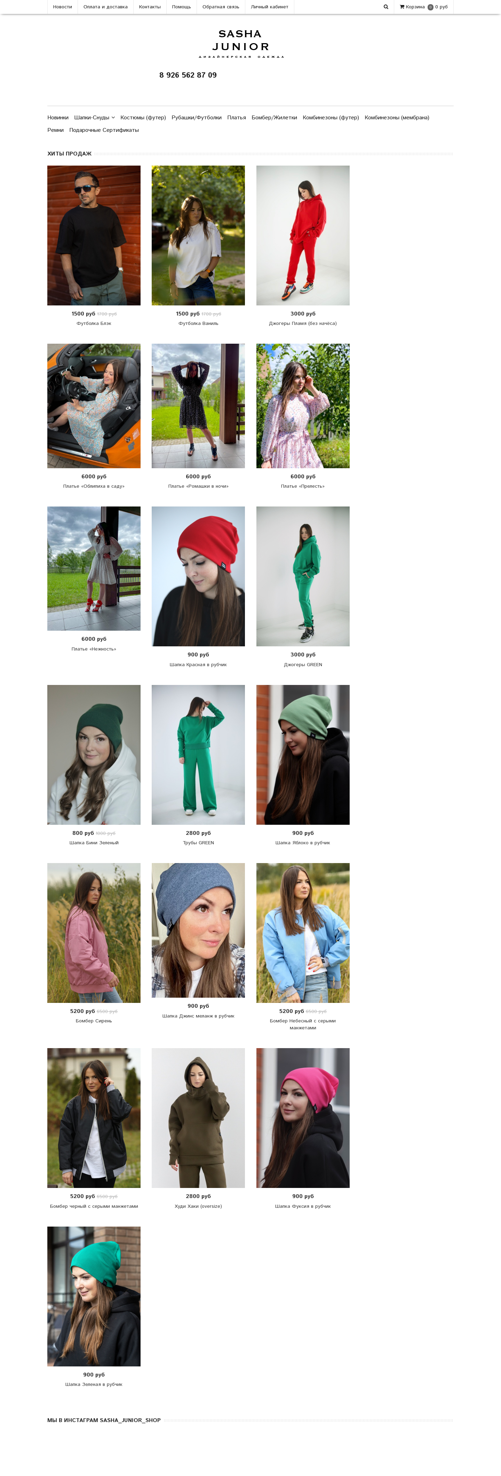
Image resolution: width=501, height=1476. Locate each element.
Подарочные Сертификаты (104, 130)
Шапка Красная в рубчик (198, 664)
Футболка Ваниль (198, 323)
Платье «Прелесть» (303, 486)
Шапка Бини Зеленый (94, 842)
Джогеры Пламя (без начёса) (303, 323)
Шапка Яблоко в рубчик (303, 842)
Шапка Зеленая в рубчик (93, 1384)
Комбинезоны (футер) (331, 118)
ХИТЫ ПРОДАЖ (69, 154)
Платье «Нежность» (94, 649)
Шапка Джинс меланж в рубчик (198, 1016)
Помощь (181, 6)
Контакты (150, 6)
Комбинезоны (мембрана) (397, 118)
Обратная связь (220, 6)
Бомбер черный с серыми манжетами (94, 1206)
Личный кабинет (269, 6)
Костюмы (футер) (143, 118)
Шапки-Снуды (94, 118)
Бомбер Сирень (94, 1021)
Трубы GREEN (198, 842)
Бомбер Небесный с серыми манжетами (303, 1024)
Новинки (58, 118)
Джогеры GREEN (303, 664)
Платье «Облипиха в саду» (94, 486)
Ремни (55, 130)
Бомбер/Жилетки (274, 118)
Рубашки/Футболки (197, 118)
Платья (236, 118)
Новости (62, 6)
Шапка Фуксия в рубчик (303, 1206)
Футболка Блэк (94, 323)
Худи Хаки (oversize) (198, 1206)
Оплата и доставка (106, 6)
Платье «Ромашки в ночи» (198, 486)
